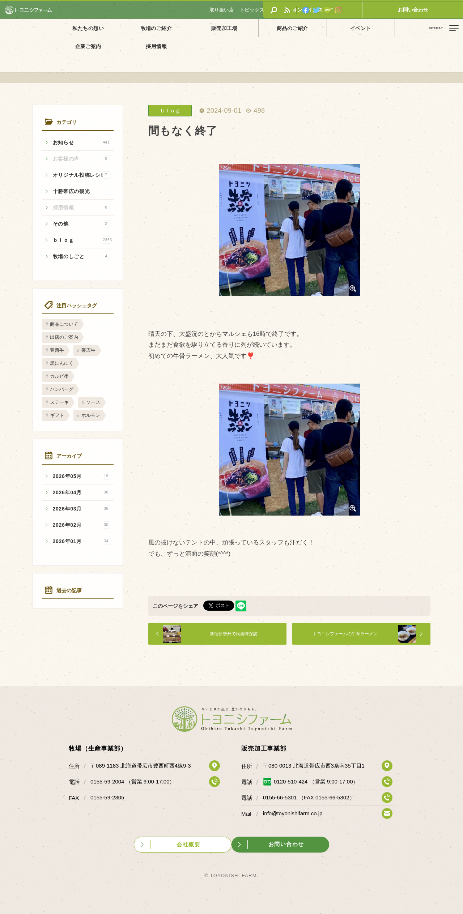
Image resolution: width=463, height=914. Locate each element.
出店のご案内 (64, 337)
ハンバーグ (61, 389)
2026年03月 (81, 508)
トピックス (34, 44)
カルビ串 (59, 376)
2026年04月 (81, 492)
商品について (64, 324)
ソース (93, 402)
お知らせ (81, 142)
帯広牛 (88, 350)
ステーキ (59, 402)
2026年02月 (81, 525)
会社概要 (189, 844)
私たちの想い (80, 28)
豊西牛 (57, 350)
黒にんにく (61, 363)
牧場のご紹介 (130, 28)
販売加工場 (180, 28)
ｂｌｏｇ (82, 240)
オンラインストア (381, 10)
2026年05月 (81, 476)
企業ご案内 (332, 28)
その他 (81, 223)
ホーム (11, 44)
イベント (282, 28)
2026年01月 (81, 541)
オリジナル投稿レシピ (81, 175)
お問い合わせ (436, 10)
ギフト (57, 415)
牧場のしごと (81, 256)
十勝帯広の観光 (81, 191)
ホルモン (90, 415)
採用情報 (383, 28)
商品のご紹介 (231, 28)
